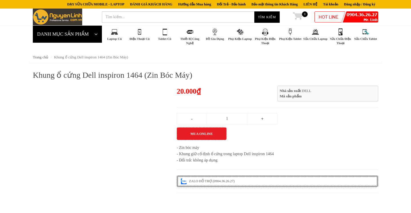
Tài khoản (330, 4)
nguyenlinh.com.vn (57, 17)
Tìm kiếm (267, 17)
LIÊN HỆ (310, 4)
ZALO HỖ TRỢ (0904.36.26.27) (208, 181)
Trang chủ (40, 57)
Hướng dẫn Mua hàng (194, 4)
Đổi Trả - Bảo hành (231, 4)
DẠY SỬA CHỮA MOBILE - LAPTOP (95, 4)
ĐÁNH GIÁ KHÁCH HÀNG (151, 4)
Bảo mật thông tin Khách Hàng (274, 4)
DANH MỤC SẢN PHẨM (67, 34)
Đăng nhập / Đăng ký (359, 4)
